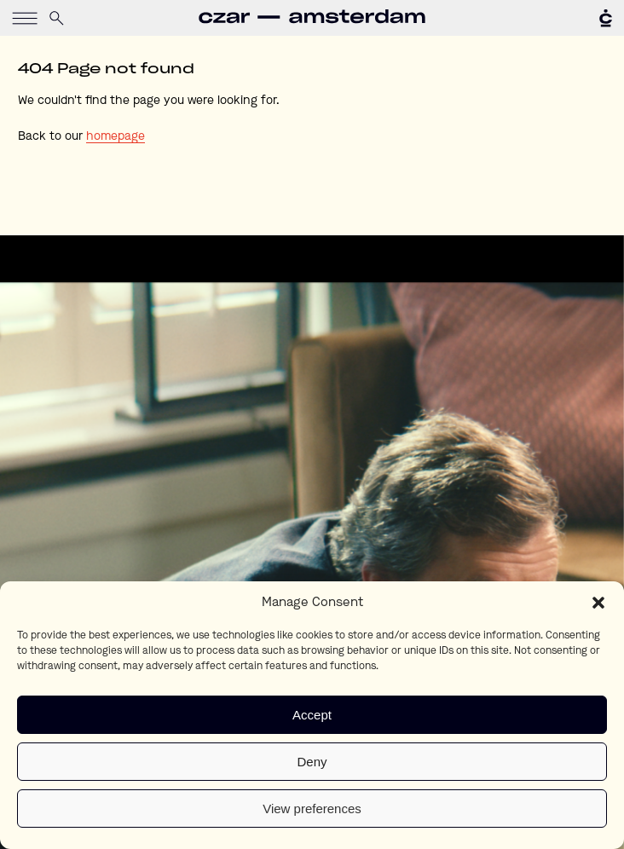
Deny (311, 761)
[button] (598, 602)
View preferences (312, 808)
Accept (312, 715)
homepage (115, 136)
